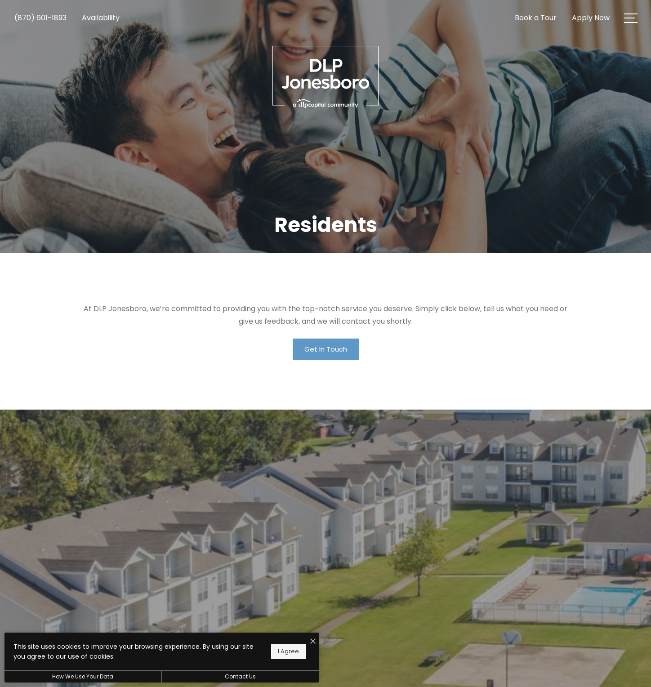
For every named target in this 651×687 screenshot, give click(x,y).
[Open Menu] (631, 18)
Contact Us (240, 676)
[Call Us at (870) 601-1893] (40, 18)
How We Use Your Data (82, 676)
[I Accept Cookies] (313, 641)
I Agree (288, 651)
